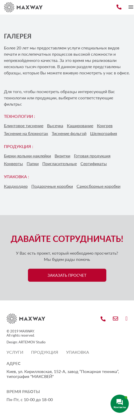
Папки (33, 163)
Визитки (62, 155)
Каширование (80, 125)
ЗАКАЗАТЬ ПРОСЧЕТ (67, 275)
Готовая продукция (92, 155)
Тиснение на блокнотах (26, 133)
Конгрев (105, 125)
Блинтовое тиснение (23, 125)
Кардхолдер (16, 186)
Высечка (55, 125)
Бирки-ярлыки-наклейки (27, 155)
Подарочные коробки (52, 186)
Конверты (13, 163)
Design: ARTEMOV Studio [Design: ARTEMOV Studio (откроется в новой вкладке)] (26, 342)
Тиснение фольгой (69, 133)
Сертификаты (93, 163)
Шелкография (103, 133)
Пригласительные (59, 163)
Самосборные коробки (98, 186)
